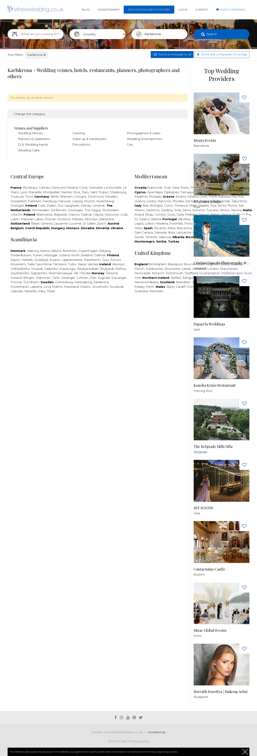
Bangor (187, 278)
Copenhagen (88, 251)
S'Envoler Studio (207, 201)
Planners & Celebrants (34, 139)
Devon (139, 269)
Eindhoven (59, 210)
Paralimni (141, 196)
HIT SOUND (203, 508)
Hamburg (49, 201)
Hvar (167, 187)
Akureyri (118, 264)
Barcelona (184, 228)
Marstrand (71, 287)
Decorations (81, 144)
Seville (139, 237)
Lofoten (82, 278)
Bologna (156, 205)
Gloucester (172, 269)
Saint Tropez (99, 192)
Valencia (165, 237)
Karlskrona (36, 55)
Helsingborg (83, 282)
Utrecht (16, 214)
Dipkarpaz (171, 192)
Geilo (56, 278)
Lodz (124, 214)
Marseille (35, 192)
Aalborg (33, 251)
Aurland (16, 278)
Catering (78, 133)
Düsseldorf (18, 201)
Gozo (171, 214)
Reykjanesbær (88, 269)
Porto (188, 223)
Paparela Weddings (209, 324)
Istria (175, 187)
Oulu (105, 260)
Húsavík (37, 269)
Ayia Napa (154, 192)
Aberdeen (183, 282)
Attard (139, 214)
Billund (56, 251)
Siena (186, 210)
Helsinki (27, 260)
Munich (89, 201)
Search (211, 34)
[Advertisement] (97, 308)
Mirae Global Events (210, 630)
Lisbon (149, 223)
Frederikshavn (21, 255)
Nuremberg (105, 201)
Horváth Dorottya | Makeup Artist (221, 691)
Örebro (85, 287)
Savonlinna (44, 264)
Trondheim (31, 282)
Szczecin (64, 219)
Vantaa (93, 264)
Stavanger (119, 278)
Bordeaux (30, 187)
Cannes (44, 187)
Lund (47, 287)
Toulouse (17, 196)
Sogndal (104, 278)
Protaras (155, 196)
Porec (184, 187)
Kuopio (54, 260)
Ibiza (171, 232)
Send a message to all (172, 54)
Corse (83, 187)
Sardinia (167, 210)
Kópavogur (67, 269)
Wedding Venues (30, 133)
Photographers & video (143, 133)
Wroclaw (91, 219)
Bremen (66, 196)
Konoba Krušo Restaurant (215, 385)
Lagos (138, 223)
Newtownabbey (146, 282)
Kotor (198, 636)
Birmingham (157, 264)
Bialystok (60, 214)
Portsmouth (174, 273)
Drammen (43, 278)
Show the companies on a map (221, 54)
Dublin (51, 205)
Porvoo (115, 260)
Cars (130, 144)
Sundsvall (116, 287)
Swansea (141, 291)
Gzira (180, 214)
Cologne (80, 196)
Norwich (158, 273)
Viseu (138, 228)
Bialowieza (44, 214)
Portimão (176, 223)
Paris (85, 192)
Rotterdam (111, 210)
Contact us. (157, 732)
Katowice (112, 214)
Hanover (64, 201)
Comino (160, 214)
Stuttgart (17, 205)
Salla (31, 264)
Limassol (200, 268)
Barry (170, 287)
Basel (35, 223)
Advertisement (109, 9)
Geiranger (68, 278)
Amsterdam (41, 210)
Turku (72, 264)
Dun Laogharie (68, 205)
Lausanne (61, 223)
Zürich (101, 223)
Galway (86, 205)
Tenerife (151, 237)
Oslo (93, 278)
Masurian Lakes (32, 219)
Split (197, 329)
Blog (86, 9)
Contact (201, 9)
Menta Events (205, 140)
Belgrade (200, 452)
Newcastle (142, 273)
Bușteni (199, 574)
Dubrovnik (154, 187)
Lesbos (139, 201)
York (137, 278)
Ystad (51, 291)
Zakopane (106, 219)
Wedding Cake (29, 150)
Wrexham (156, 291)
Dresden (111, 196)
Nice (76, 192)
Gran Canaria (143, 232)
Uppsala (17, 291)
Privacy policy (139, 741)
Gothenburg (64, 282)
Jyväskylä (41, 260)
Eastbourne (154, 269)
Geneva (46, 223)
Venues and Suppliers (31, 128)
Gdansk (86, 214)
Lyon (23, 192)
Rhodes (178, 201)
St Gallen (89, 223)
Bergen (28, 278)
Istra (197, 513)
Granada (160, 232)
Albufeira (184, 219)
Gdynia (98, 214)
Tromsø (16, 282)
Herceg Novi (203, 391)
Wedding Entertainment (144, 139)
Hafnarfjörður (20, 269)
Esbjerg (105, 251)
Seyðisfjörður (20, 273)
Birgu (149, 214)
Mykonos (164, 201)
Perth (150, 287)
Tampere (60, 264)
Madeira (162, 223)
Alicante (160, 228)
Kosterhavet (20, 287)
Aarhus (45, 251)
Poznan (50, 219)
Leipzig (77, 201)
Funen (37, 255)
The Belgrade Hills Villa (213, 446)
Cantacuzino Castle (209, 569)
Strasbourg (118, 192)
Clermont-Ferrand (64, 187)
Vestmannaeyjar (60, 273)
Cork (41, 205)
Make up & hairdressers (89, 139)
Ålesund (112, 273)
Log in (182, 9)
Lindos (151, 201)
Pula (197, 207)
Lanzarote (183, 232)
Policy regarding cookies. (163, 751)
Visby (41, 291)
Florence (181, 205)
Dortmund (95, 196)
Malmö (57, 287)
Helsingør (51, 255)
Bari (146, 205)
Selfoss (121, 269)
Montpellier (51, 192)
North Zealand (82, 255)
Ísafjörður (51, 269)
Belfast (176, 278)
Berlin (55, 196)
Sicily (177, 210)
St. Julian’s (141, 219)
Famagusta (188, 192)
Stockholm (100, 287)
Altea (171, 228)
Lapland (36, 287)
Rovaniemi (18, 264)
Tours (29, 196)
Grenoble (96, 187)
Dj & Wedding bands (33, 144)
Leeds (186, 269)
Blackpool (175, 264)
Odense (100, 255)
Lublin (15, 219)
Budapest (201, 697)
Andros (181, 196)
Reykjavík (107, 269)
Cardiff (180, 287)
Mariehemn (92, 260)
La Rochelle (113, 187)
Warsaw (77, 219)
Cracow (74, 214)
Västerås (30, 291)
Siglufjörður (39, 273)
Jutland (64, 255)
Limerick (98, 205)
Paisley (139, 287)
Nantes (66, 192)
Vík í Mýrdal (82, 273)
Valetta (156, 219)
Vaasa (82, 264)
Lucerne (75, 223)
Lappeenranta (71, 260)
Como (168, 205)
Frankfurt (34, 201)
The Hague (93, 210)
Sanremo (153, 210)
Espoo (15, 260)
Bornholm (70, 251)
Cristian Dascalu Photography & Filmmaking (221, 263)
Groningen (75, 210)
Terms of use (117, 741)
